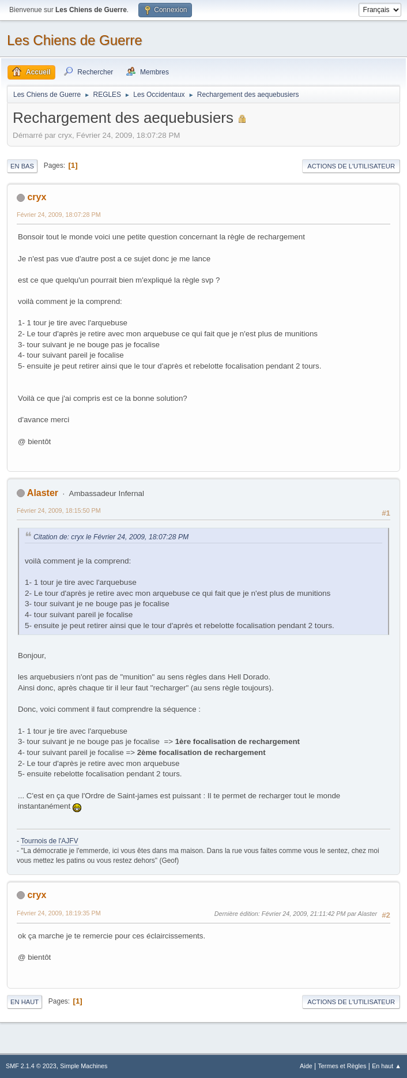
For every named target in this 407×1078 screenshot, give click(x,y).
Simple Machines (83, 1065)
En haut (24, 1001)
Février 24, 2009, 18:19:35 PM (59, 913)
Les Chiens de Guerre (74, 40)
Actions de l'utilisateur (351, 166)
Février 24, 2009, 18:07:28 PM (59, 214)
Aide (306, 1065)
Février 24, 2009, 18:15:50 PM (59, 510)
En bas (22, 166)
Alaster (42, 493)
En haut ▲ (386, 1065)
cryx (36, 197)
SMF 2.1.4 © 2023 (31, 1065)
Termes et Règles (342, 1065)
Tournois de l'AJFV (49, 841)
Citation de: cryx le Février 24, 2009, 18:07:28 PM (111, 537)
